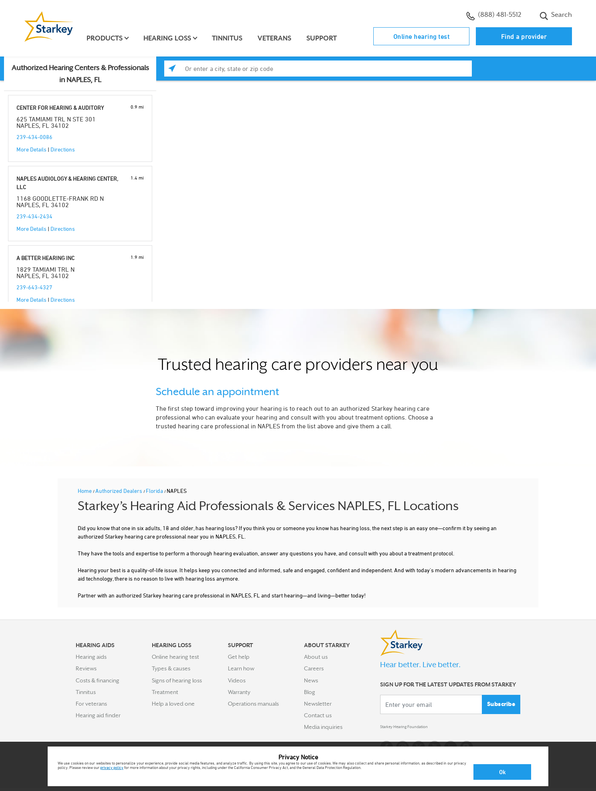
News (311, 680)
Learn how (241, 668)
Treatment (165, 692)
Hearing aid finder (98, 715)
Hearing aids (91, 657)
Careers (314, 668)
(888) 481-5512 (493, 15)
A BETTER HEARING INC (45, 257)
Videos (237, 680)
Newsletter (318, 703)
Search (556, 15)
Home (85, 490)
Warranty (239, 692)
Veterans (279, 38)
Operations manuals (253, 703)
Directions (62, 149)
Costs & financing (97, 680)
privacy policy (111, 767)
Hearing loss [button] (171, 38)
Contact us (318, 715)
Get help (239, 657)
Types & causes (171, 668)
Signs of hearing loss (177, 680)
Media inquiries (323, 727)
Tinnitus (231, 38)
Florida (155, 490)
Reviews (86, 668)
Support (326, 38)
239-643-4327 (34, 287)
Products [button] (109, 38)
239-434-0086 (34, 136)
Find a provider (524, 36)
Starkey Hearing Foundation (415, 728)
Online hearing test (421, 36)
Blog (309, 692)
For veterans (91, 703)
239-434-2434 (34, 216)
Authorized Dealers (119, 490)
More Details (31, 149)
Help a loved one (173, 703)
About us (316, 657)
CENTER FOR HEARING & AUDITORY (60, 107)
